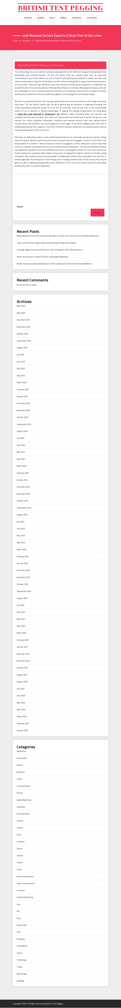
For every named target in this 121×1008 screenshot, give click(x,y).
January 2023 (22, 563)
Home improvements (26, 883)
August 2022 (22, 598)
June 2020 (21, 695)
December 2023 (23, 487)
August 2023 (22, 514)
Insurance (21, 890)
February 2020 (23, 723)
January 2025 (22, 396)
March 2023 (22, 549)
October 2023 (22, 501)
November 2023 (23, 494)
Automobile (22, 758)
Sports (20, 953)
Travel (19, 967)
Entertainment (23, 814)
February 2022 (23, 640)
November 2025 (23, 327)
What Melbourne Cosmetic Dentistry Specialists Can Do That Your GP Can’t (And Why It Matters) (58, 236)
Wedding (20, 981)
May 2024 (21, 452)
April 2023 (21, 542)
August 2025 (22, 347)
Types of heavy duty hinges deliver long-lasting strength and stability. (46, 243)
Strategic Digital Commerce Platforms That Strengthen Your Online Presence (49, 250)
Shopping (28, 18)
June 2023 (21, 528)
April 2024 (21, 459)
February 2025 (23, 389)
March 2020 (22, 716)
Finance (63, 18)
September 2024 (24, 424)
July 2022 (20, 605)
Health (52, 18)
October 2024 (22, 417)
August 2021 (22, 675)
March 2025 (22, 382)
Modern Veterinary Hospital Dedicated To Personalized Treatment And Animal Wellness (54, 263)
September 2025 (24, 340)
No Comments (57, 65)
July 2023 (20, 521)
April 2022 (21, 626)
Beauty (20, 765)
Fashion (20, 821)
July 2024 (20, 438)
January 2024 (22, 480)
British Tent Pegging (60, 7)
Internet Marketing (25, 897)
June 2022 (21, 612)
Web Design (22, 974)
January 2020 (22, 730)
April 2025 (21, 375)
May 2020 (21, 702)
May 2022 (21, 619)
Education (21, 807)
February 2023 (23, 556)
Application (21, 751)
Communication (23, 786)
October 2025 (22, 334)
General (20, 855)
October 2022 (22, 584)
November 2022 (23, 577)
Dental (19, 793)
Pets (19, 918)
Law (18, 904)
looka (22, 65)
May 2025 (21, 368)
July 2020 (20, 688)
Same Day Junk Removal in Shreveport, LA (38, 114)
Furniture (21, 841)
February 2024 (23, 473)
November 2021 (23, 661)
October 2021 (22, 668)
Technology (76, 18)
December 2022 (23, 570)
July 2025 (20, 354)
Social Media (92, 18)
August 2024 (22, 431)
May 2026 (21, 306)
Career (19, 779)
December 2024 (23, 403)
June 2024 (21, 445)
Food (19, 834)
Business (40, 18)
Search (20, 206)
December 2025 (23, 320)
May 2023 (21, 535)
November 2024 (23, 410)
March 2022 (22, 633)
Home (19, 869)
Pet (18, 911)
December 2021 (23, 654)
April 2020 (21, 709)
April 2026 (21, 313)
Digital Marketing (24, 800)
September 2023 (24, 508)
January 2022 (22, 647)
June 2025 (21, 361)
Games (20, 848)
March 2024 (22, 466)
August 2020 (22, 681)
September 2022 (24, 591)
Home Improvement (25, 876)
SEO (18, 932)
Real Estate (22, 925)
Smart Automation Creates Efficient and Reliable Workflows (42, 256)
